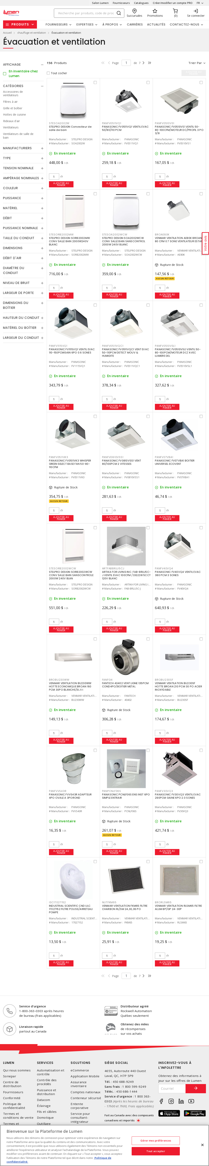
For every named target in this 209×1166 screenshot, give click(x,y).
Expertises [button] (85, 24)
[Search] (89, 13)
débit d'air (12, 258)
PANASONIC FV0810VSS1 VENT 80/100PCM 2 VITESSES (121, 462)
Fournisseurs (121, 3)
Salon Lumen (100, 3)
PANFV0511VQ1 (111, 123)
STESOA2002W (59, 123)
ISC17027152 (57, 902)
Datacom (43, 1100)
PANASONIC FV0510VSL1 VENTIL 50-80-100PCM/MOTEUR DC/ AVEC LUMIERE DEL (178, 353)
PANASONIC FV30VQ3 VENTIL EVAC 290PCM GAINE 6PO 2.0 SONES (178, 796)
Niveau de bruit (16, 283)
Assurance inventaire (79, 1084)
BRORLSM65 (163, 902)
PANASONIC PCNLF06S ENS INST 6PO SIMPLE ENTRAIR (126, 796)
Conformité (12, 1098)
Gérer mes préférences (155, 1140)
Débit (7, 218)
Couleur (10, 188)
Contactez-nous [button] (184, 24)
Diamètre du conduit (13, 270)
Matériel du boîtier (20, 328)
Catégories (13, 86)
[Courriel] (172, 1088)
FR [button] (198, 3)
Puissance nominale (20, 228)
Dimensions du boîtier (15, 305)
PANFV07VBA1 (164, 457)
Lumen (8, 1063)
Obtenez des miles (135, 1024)
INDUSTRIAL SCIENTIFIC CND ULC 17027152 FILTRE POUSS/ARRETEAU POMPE (71, 909)
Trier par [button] (195, 63)
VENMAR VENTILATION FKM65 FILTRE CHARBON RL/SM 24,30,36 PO (125, 907)
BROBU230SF (164, 679)
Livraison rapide (31, 1027)
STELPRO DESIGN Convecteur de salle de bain (70, 128)
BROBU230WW (59, 679)
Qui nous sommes (17, 1070)
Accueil (7, 32)
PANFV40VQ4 (164, 568)
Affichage (12, 64)
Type (7, 158)
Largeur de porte (18, 293)
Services (45, 1063)
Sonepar (9, 1076)
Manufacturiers (17, 148)
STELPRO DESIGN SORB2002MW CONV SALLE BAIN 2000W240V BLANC (69, 241)
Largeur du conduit (21, 338)
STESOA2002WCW (114, 234)
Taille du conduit (18, 238)
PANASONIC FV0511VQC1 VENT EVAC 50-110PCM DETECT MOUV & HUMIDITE (125, 353)
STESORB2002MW (61, 234)
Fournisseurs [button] (57, 24)
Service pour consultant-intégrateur (80, 1117)
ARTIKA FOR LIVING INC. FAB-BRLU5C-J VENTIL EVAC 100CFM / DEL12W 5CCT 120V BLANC (126, 575)
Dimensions (13, 248)
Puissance (12, 198)
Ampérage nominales (21, 178)
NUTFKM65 (109, 902)
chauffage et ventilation (31, 32)
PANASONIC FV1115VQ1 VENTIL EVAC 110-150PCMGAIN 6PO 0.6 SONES (72, 351)
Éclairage (44, 1106)
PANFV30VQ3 (164, 791)
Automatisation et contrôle (50, 1072)
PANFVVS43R (58, 791)
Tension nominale (18, 168)
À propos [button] (110, 24)
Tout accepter (155, 1151)
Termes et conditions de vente (18, 1116)
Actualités (156, 24)
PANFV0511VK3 (58, 457)
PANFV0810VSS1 (112, 457)
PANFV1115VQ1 (58, 346)
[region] (104, 1145)
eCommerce (80, 1070)
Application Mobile (85, 1076)
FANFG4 (107, 679)
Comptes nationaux (85, 1092)
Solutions (80, 1063)
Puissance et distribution (46, 1092)
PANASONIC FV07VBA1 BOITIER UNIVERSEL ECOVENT (175, 462)
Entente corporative (79, 1106)
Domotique (45, 1118)
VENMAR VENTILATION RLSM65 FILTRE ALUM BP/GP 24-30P (178, 907)
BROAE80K (162, 234)
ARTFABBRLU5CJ (113, 568)
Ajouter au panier (61, 184)
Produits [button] (20, 24)
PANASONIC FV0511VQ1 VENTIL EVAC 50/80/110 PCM (125, 128)
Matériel (10, 208)
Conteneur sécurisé (86, 1098)
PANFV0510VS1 (164, 123)
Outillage (44, 1124)
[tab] (23, 64)
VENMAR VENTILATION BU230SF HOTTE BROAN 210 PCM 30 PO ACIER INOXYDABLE (178, 686)
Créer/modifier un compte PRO (172, 3)
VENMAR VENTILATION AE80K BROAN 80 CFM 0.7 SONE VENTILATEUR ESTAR (179, 239)
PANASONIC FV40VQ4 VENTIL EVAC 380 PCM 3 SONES (178, 573)
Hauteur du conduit (21, 318)
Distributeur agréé (135, 1006)
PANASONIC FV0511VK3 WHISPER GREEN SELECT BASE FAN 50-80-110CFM (70, 464)
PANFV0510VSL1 (165, 346)
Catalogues (141, 3)
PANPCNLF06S (111, 791)
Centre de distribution (12, 1084)
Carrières (135, 24)
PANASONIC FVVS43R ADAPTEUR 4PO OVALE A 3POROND (70, 796)
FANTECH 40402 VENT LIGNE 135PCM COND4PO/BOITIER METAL (125, 684)
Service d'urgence (32, 1006)
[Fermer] (202, 1145)
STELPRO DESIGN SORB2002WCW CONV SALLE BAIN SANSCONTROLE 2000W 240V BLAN (71, 575)
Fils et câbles (47, 1112)
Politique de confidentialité (14, 1106)
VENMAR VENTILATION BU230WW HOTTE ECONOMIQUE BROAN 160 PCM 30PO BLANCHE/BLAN (70, 686)
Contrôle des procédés (47, 1082)
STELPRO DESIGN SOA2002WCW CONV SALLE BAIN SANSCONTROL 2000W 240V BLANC (123, 241)
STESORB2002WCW (62, 568)
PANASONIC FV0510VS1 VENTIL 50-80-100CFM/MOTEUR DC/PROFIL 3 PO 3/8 (179, 130)
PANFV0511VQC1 (112, 346)
